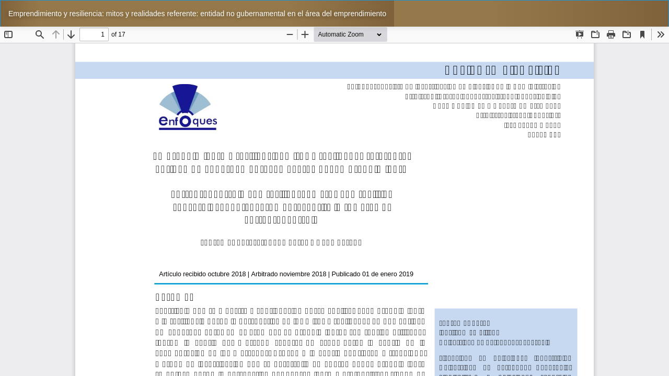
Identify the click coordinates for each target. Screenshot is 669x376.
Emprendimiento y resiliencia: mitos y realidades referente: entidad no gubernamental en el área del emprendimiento (197, 13)
